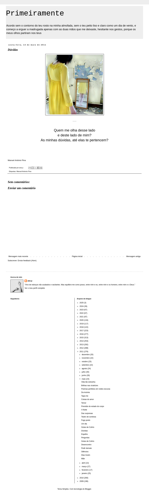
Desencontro (86, 445)
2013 (82, 345)
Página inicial (77, 256)
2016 (82, 334)
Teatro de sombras (88, 417)
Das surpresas (87, 413)
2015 (82, 338)
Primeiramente (35, 13)
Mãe (83, 459)
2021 (82, 317)
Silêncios (84, 452)
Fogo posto (85, 420)
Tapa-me (84, 396)
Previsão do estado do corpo (92, 406)
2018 (82, 327)
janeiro (84, 473)
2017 (82, 331)
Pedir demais (86, 448)
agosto (84, 368)
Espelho (84, 434)
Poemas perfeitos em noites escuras (95, 389)
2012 (82, 348)
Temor (83, 403)
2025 (82, 303)
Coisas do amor (87, 399)
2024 (82, 306)
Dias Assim (85, 455)
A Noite (84, 410)
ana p (30, 281)
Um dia (84, 424)
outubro (85, 361)
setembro (86, 365)
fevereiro (85, 470)
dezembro (86, 354)
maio (84, 379)
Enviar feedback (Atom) (27, 261)
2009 (82, 481)
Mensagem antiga (133, 256)
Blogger (88, 489)
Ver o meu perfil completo (35, 288)
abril (84, 463)
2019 (82, 324)
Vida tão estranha (88, 382)
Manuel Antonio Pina (24, 171)
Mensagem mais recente (18, 256)
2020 (82, 320)
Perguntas (85, 438)
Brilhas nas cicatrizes (89, 385)
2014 (82, 341)
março (84, 466)
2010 (82, 478)
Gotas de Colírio (87, 427)
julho (84, 372)
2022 (82, 313)
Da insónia (85, 392)
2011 (82, 352)
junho (84, 375)
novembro (86, 358)
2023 (82, 310)
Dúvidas (84, 431)
